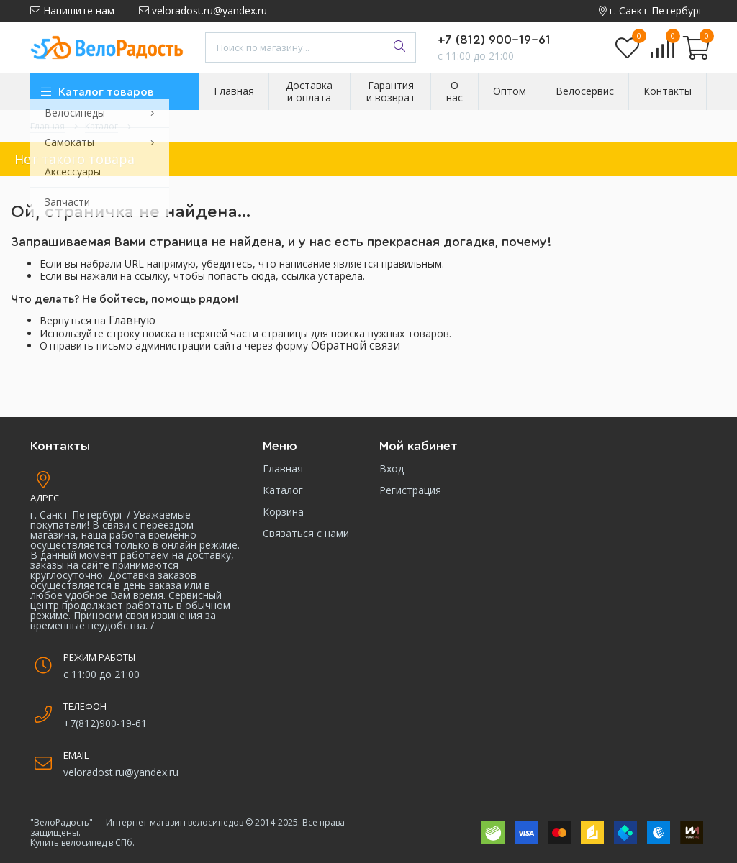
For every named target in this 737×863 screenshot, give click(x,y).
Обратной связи (355, 345)
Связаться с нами (306, 533)
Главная (283, 468)
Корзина (283, 512)
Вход (391, 468)
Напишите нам (72, 10)
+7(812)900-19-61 (105, 723)
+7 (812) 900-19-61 (494, 39)
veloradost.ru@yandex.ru (203, 10)
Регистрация (410, 490)
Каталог (283, 490)
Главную (132, 320)
